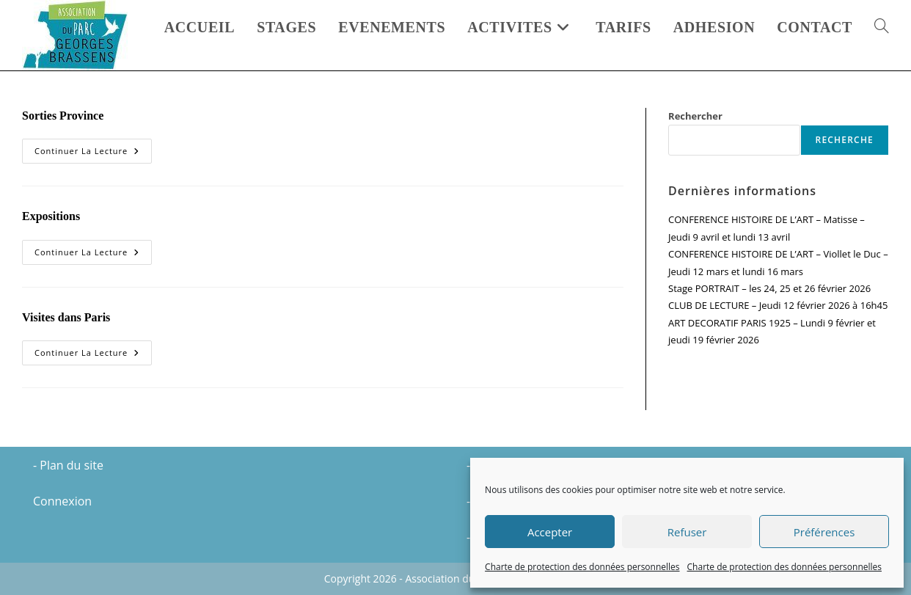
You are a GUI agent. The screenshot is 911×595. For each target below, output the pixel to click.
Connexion (62, 501)
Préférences (824, 532)
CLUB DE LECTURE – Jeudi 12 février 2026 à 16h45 (778, 305)
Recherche (845, 140)
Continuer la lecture (93, 154)
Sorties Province (62, 115)
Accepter (549, 532)
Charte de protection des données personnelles (582, 567)
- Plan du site (68, 465)
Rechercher (695, 116)
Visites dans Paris (66, 317)
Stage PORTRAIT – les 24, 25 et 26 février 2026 (769, 288)
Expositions (51, 216)
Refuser (687, 532)
